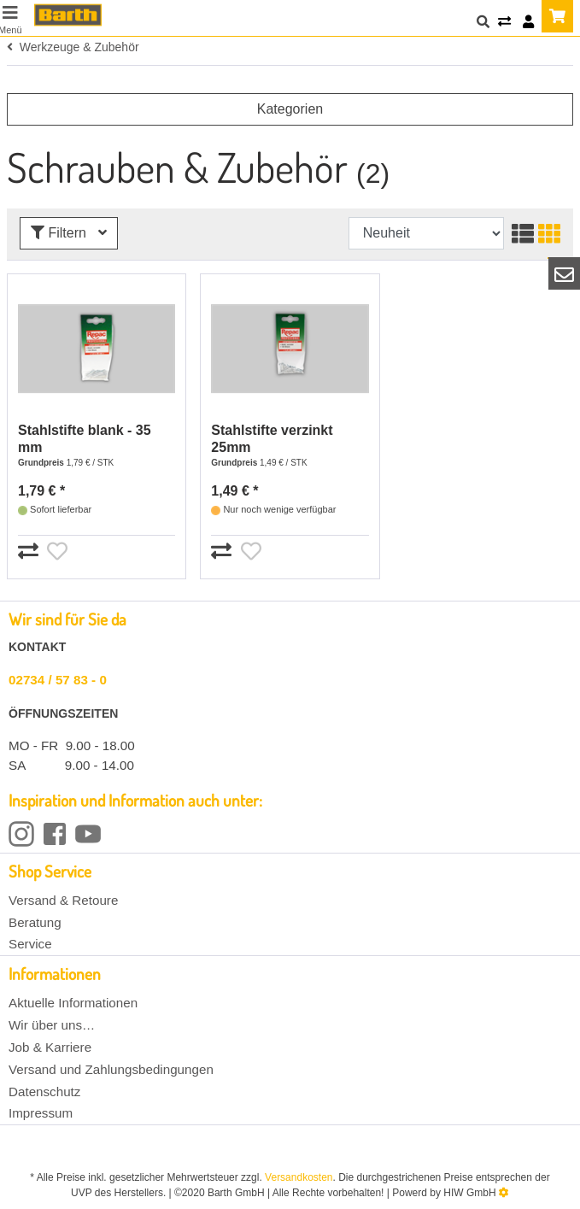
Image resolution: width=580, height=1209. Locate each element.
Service (30, 943)
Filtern (69, 233)
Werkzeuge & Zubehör (73, 47)
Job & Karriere (50, 1047)
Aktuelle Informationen (73, 1002)
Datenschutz (44, 1091)
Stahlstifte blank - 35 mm (84, 439)
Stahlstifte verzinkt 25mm (271, 439)
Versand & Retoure (63, 900)
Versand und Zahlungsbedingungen (111, 1069)
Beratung (35, 922)
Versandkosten (298, 1177)
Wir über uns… (52, 1025)
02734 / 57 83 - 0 (58, 679)
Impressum (41, 1113)
